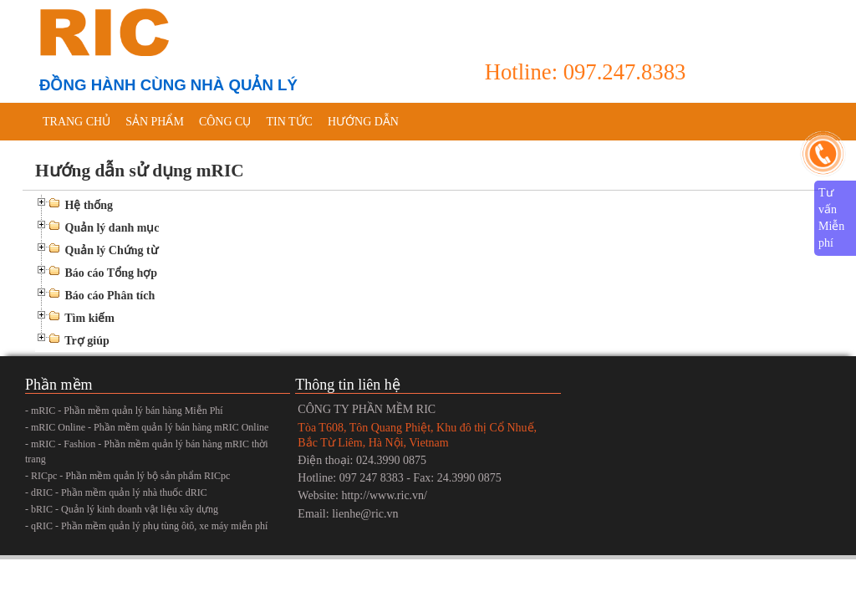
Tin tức (289, 121)
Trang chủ (76, 121)
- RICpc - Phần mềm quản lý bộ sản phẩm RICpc (127, 476)
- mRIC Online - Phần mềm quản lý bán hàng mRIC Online (146, 427)
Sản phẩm (154, 121)
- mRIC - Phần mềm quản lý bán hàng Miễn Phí (124, 410)
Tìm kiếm (89, 318)
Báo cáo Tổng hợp (111, 273)
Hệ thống (89, 205)
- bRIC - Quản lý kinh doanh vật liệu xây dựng (121, 509)
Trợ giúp (86, 340)
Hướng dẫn (363, 121)
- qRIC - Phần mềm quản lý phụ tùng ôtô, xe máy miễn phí (146, 526)
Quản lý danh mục (112, 228)
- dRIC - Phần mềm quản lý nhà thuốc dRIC (116, 492)
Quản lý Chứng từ (111, 250)
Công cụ (225, 121)
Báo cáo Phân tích (110, 295)
